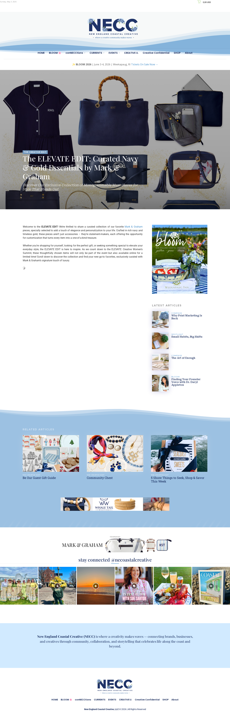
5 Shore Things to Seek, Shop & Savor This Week (178, 479)
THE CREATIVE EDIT (35, 152)
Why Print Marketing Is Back (186, 317)
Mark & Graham (133, 226)
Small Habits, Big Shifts (187, 336)
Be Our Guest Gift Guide (39, 478)
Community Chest (100, 478)
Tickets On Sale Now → (144, 64)
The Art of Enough (183, 358)
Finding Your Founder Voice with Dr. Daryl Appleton (186, 382)
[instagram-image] (19, 586)
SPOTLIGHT (177, 334)
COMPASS (176, 313)
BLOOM (175, 377)
